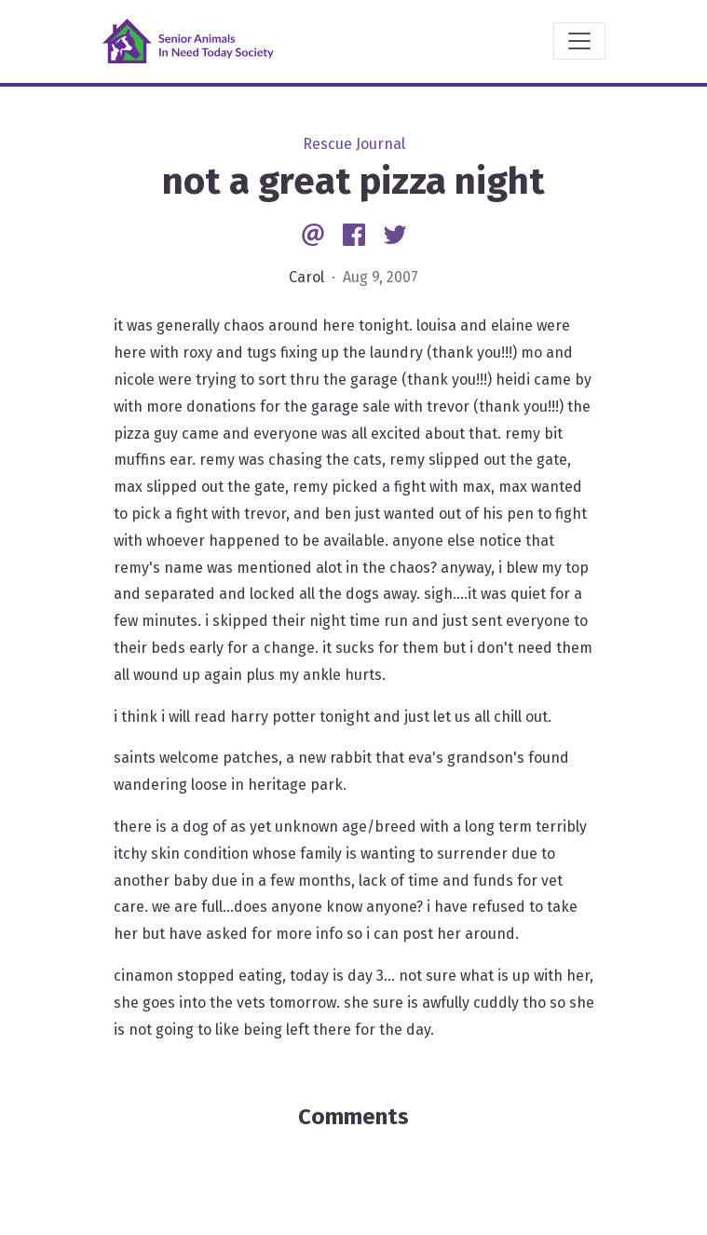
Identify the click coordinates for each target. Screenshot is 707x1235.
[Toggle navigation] (579, 41)
